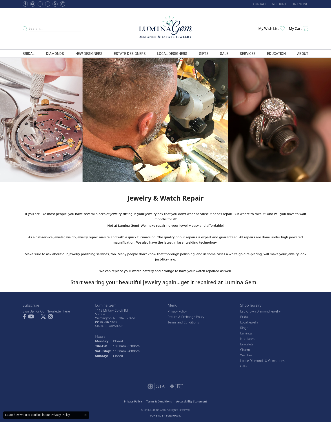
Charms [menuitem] (245, 350)
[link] (259, 4)
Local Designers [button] (172, 53)
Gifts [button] (204, 53)
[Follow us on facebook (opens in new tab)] (25, 4)
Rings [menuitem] (244, 328)
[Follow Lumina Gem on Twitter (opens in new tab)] (55, 4)
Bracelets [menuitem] (246, 344)
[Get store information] (109, 326)
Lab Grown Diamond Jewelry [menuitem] (260, 311)
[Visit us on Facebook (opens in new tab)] (40, 4)
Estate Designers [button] (130, 53)
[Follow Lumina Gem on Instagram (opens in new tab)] (62, 4)
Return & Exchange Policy (186, 317)
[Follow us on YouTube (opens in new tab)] (32, 4)
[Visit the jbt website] (176, 386)
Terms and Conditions (183, 322)
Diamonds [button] (55, 53)
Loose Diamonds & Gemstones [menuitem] (262, 361)
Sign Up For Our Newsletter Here (46, 311)
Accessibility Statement (191, 401)
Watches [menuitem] (246, 355)
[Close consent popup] (85, 415)
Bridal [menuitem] (244, 317)
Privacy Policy (177, 311)
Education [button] (276, 53)
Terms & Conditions (159, 401)
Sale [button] (224, 53)
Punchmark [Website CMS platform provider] (173, 415)
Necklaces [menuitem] (247, 339)
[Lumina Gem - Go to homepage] (165, 28)
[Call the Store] (106, 322)
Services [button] (248, 53)
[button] (278, 4)
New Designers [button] (88, 53)
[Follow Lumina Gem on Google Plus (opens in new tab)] (47, 4)
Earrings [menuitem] (246, 333)
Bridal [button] (29, 53)
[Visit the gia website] (156, 386)
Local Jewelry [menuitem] (249, 322)
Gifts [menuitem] (243, 366)
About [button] (302, 53)
